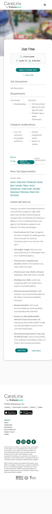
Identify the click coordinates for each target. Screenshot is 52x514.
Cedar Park (21, 182)
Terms (6, 434)
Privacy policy (9, 432)
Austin (13, 182)
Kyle (37, 192)
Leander (19, 185)
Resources (8, 427)
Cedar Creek (27, 189)
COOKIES (7, 407)
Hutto (32, 185)
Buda (32, 192)
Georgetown (15, 189)
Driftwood (14, 195)
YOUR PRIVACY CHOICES (20, 407)
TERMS (40, 407)
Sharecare (8, 425)
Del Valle (36, 189)
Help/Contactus (10, 429)
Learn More (36, 350)
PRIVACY (33, 407)
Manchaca (25, 192)
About (6, 422)
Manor (25, 185)
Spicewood (14, 192)
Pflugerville (31, 182)
